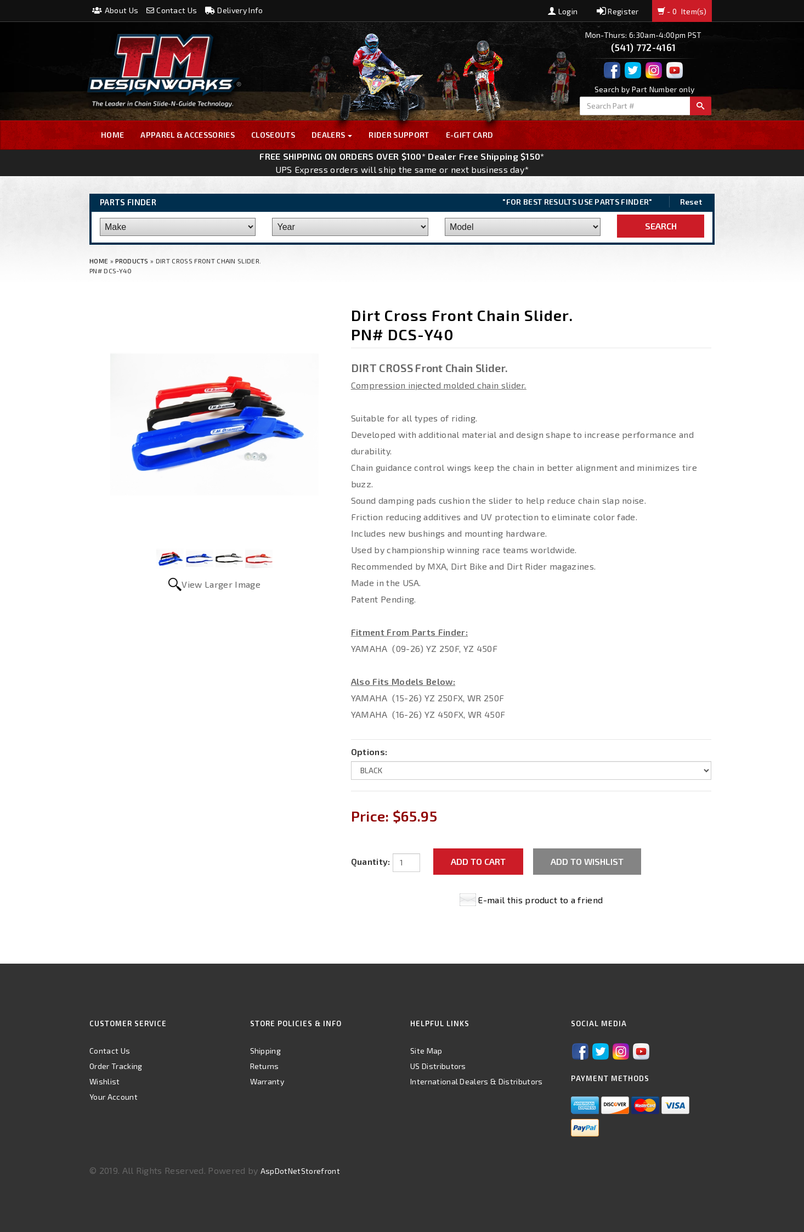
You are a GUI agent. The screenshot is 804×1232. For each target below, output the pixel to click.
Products (132, 261)
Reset (691, 201)
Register (618, 11)
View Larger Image (221, 584)
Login (562, 11)
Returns (264, 1066)
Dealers (332, 134)
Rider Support (399, 134)
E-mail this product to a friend (540, 900)
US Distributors (438, 1066)
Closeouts (273, 134)
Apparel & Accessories (187, 134)
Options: (369, 751)
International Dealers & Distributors (476, 1081)
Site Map (426, 1050)
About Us (115, 10)
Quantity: (370, 861)
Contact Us (171, 10)
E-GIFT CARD (470, 134)
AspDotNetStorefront (300, 1170)
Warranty (267, 1081)
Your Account (113, 1096)
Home (112, 134)
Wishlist (104, 1081)
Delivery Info (234, 10)
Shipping (265, 1050)
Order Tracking (115, 1066)
